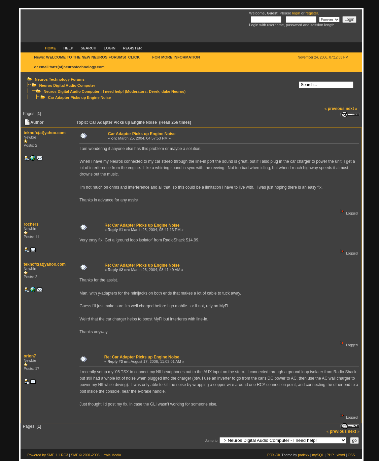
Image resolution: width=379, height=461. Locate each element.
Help (68, 48)
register (312, 13)
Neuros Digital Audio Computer (67, 85)
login (296, 13)
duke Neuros (173, 91)
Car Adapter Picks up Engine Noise (79, 97)
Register (132, 48)
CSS (351, 455)
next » (351, 108)
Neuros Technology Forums (60, 79)
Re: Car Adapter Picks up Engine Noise (141, 225)
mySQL (317, 455)
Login (109, 48)
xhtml (341, 455)
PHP (330, 455)
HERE (146, 57)
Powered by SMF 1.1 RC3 (47, 455)
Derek (154, 91)
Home (50, 48)
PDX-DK (273, 455)
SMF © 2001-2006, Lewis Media (96, 455)
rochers (31, 224)
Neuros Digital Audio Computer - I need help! (84, 91)
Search (88, 48)
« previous (334, 108)
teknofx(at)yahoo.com (45, 132)
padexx (303, 455)
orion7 (30, 356)
